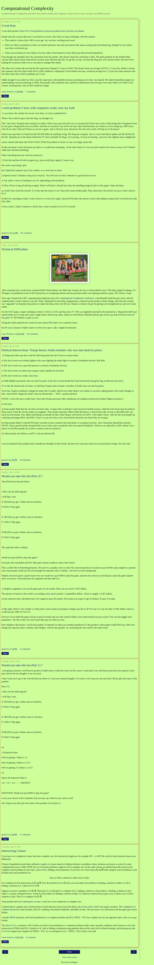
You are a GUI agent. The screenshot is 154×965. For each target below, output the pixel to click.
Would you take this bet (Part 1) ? (22, 665)
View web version (69, 957)
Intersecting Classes (14, 851)
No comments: (26, 233)
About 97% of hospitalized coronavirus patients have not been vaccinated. (52, 31)
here (64, 113)
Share (5, 96)
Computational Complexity (27, 8)
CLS (12, 925)
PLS (45, 870)
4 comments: (31, 937)
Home (69, 952)
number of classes (48, 864)
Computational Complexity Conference (76, 298)
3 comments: (31, 91)
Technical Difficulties (15, 249)
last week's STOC (91, 907)
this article (51, 594)
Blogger (74, 962)
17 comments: (25, 834)
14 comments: (25, 460)
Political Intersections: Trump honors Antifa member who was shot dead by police (52, 350)
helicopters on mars (32, 901)
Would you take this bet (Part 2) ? (22, 476)
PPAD (12, 917)
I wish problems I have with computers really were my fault (38, 108)
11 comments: (25, 649)
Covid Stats (9, 25)
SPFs (50, 322)
